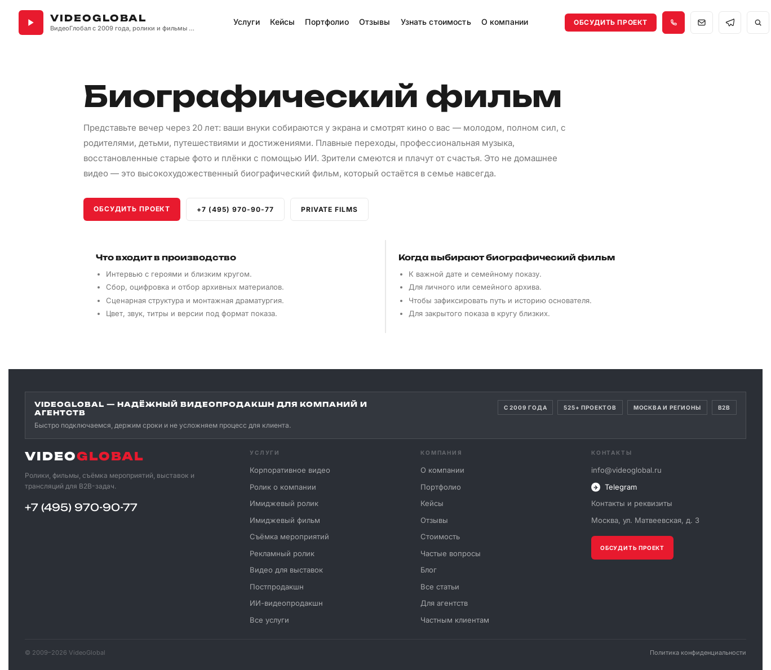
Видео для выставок (286, 569)
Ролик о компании (283, 486)
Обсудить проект (611, 22)
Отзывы (375, 21)
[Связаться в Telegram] (730, 22)
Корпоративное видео (290, 469)
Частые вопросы (450, 552)
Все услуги (269, 619)
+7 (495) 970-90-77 (235, 209)
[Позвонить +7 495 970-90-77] (673, 22)
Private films (329, 209)
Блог (428, 569)
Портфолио (440, 486)
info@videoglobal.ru (626, 469)
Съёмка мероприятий (289, 536)
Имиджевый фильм (285, 519)
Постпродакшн (277, 586)
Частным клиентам (454, 619)
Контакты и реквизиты (631, 503)
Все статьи (439, 586)
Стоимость (440, 536)
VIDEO (84, 456)
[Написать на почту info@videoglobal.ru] (701, 22)
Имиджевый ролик (284, 503)
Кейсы (282, 21)
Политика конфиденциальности (698, 652)
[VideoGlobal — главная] (108, 22)
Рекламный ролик (282, 552)
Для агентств (444, 602)
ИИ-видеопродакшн (286, 602)
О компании (442, 469)
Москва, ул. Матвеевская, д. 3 (645, 520)
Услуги (246, 21)
